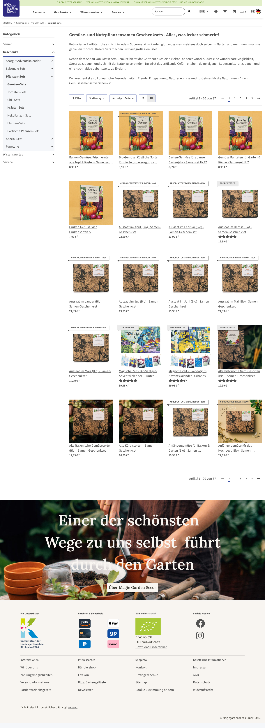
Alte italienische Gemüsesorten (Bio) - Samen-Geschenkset (90, 448)
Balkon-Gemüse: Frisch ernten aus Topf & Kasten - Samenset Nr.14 (89, 160)
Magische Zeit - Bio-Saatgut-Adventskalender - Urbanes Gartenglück (187, 374)
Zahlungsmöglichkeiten (36, 675)
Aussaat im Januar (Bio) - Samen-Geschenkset (86, 304)
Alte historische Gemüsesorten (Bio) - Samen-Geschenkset (239, 373)
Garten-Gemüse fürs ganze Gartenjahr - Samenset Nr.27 (188, 159)
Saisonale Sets (15, 68)
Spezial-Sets (14, 139)
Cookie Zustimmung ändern (154, 690)
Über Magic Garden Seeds (132, 587)
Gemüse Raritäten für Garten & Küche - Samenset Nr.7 (239, 159)
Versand (72, 707)
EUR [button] (202, 11)
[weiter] (258, 98)
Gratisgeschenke (146, 675)
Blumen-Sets (16, 123)
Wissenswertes (13, 154)
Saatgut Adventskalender (23, 61)
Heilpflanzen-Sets (19, 115)
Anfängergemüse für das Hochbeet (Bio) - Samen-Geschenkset (235, 448)
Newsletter (85, 690)
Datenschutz (201, 682)
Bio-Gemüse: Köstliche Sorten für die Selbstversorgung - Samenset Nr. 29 (139, 160)
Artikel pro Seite (121, 98)
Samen (8, 44)
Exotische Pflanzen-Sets (23, 131)
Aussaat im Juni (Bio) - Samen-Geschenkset (189, 304)
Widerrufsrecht (203, 690)
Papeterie (12, 146)
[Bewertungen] (227, 237)
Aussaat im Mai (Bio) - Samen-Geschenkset (238, 304)
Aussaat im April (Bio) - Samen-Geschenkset (140, 229)
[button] (215, 11)
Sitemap (141, 682)
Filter (76, 98)
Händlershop (87, 667)
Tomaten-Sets (16, 92)
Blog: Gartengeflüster (92, 682)
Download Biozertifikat (151, 647)
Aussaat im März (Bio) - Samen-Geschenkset (90, 373)
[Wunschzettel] (225, 11)
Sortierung (95, 98)
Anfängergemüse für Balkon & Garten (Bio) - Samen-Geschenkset (189, 448)
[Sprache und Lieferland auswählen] (255, 11)
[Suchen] (168, 11)
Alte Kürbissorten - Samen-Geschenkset (137, 448)
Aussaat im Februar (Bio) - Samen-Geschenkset (186, 229)
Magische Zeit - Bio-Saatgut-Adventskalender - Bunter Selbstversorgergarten (138, 374)
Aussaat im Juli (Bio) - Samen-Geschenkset (139, 304)
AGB (196, 675)
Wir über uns (29, 667)
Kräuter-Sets (15, 107)
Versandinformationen (35, 682)
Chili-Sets (13, 100)
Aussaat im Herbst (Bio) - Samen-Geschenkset (235, 229)
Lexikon (83, 675)
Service (8, 162)
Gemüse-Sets (16, 84)
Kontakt (140, 667)
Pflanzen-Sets (16, 76)
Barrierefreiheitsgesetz (35, 690)
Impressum (201, 667)
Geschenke (10, 52)
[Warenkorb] (239, 11)
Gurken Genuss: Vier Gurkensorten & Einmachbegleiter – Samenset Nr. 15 (89, 230)
